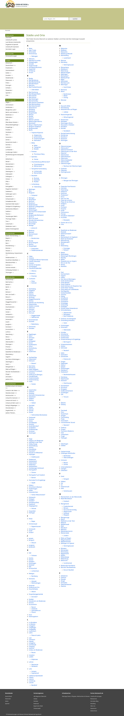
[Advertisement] (106, 59)
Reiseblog (93, 703)
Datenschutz (93, 711)
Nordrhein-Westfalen (12, 260)
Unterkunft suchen (11, 40)
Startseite (8, 37)
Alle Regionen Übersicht (40, 696)
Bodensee (9, 115)
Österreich (8, 699)
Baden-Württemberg (12, 235)
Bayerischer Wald (38, 706)
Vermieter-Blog (94, 701)
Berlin (7, 240)
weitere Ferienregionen (12, 229)
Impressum (93, 708)
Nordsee (8, 169)
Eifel (7, 120)
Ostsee (8, 179)
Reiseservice (93, 699)
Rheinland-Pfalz (10, 262)
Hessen (8, 250)
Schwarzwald (10, 199)
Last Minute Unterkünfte (13, 42)
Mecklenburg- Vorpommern (14, 253)
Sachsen (8, 265)
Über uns (92, 706)
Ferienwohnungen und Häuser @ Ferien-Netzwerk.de (21, 714)
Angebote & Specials (12, 44)
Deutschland (9, 65)
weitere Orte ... (10, 379)
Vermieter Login (10, 49)
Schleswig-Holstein (11, 270)
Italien (7, 73)
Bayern (8, 238)
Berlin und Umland (11, 112)
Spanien (7, 703)
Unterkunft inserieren (12, 47)
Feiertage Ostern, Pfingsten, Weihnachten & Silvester (76, 696)
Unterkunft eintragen (96, 696)
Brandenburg (10, 245)
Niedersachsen (10, 257)
